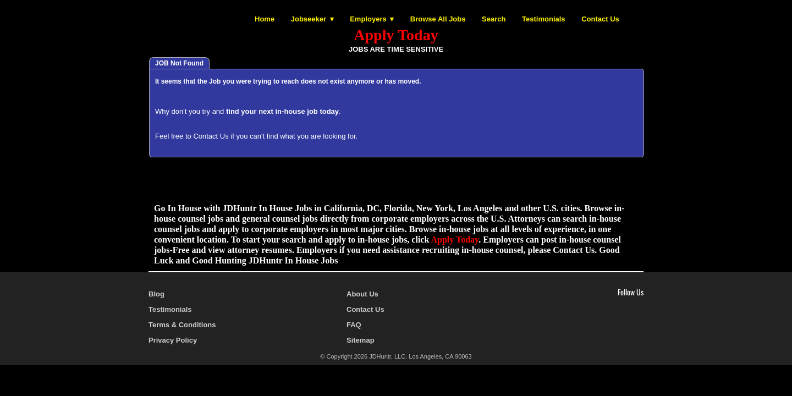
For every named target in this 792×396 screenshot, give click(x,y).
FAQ (353, 325)
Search (493, 19)
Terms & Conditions (182, 325)
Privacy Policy (172, 340)
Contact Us (600, 19)
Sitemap (360, 340)
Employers (368, 19)
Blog (156, 294)
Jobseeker (308, 19)
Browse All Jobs (438, 19)
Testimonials (543, 19)
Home (264, 19)
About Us (362, 294)
